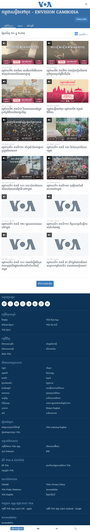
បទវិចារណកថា (51, 413)
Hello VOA (6, 354)
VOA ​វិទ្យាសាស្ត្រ (52, 320)
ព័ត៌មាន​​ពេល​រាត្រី (8, 349)
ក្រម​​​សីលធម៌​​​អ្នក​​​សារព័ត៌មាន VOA (58, 465)
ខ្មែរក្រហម (49, 383)
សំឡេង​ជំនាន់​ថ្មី (51, 344)
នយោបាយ (6, 393)
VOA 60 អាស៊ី (51, 325)
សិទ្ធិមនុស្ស (6, 403)
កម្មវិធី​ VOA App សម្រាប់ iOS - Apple (17, 508)
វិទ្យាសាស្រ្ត (50, 373)
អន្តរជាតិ (5, 373)
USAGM (5, 484)
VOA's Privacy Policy (55, 484)
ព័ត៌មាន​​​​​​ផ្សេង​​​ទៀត (45, 283)
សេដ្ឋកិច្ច (5, 398)
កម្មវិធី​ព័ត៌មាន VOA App (11, 446)
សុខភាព (5, 408)
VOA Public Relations (11, 489)
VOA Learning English (56, 427)
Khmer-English (53, 408)
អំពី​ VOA (5, 465)
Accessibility (52, 489)
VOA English (7, 494)
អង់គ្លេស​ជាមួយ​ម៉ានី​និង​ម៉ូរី (11, 427)
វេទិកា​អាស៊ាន (51, 349)
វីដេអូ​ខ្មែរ (5, 320)
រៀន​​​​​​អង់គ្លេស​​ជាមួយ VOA (11, 432)
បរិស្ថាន (49, 368)
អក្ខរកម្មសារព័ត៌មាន (53, 393)
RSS (48, 451)
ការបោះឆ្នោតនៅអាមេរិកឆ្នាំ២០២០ (58, 403)
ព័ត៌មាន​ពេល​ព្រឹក (8, 344)
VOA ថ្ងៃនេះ (6, 330)
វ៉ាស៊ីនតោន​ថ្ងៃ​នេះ (8, 325)
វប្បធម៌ (48, 378)
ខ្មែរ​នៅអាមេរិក (7, 383)
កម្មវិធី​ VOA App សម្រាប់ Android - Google (63, 508)
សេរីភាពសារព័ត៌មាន (53, 398)
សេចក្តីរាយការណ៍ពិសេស (55, 388)
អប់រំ (3, 413)
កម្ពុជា (4, 368)
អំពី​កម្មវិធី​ (30, 26)
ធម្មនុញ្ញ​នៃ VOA (8, 470)
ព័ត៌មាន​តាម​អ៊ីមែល (52, 446)
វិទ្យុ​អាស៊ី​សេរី (50, 494)
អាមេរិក (4, 378)
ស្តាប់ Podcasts (8, 451)
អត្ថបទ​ (20, 26)
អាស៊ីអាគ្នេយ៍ (6, 388)
